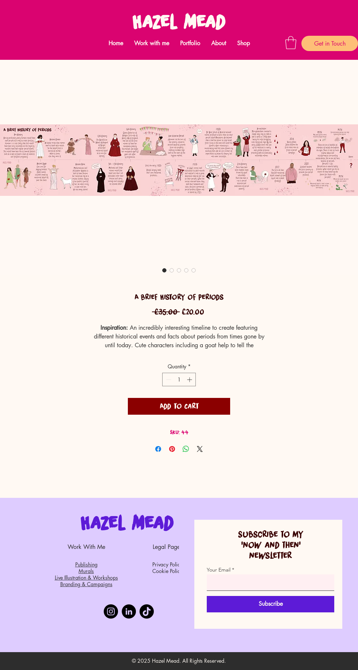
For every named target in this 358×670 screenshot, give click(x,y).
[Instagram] (111, 611)
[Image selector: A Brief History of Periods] (164, 270)
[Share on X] (199, 449)
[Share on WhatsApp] (186, 449)
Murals (86, 571)
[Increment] (190, 379)
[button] (152, 43)
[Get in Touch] (329, 43)
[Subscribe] (270, 604)
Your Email (219, 569)
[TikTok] (147, 611)
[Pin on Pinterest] (172, 449)
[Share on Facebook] (158, 449)
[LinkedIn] (129, 611)
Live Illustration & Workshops (86, 577)
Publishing (86, 564)
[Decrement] (167, 379)
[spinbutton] (179, 379)
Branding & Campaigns (86, 584)
